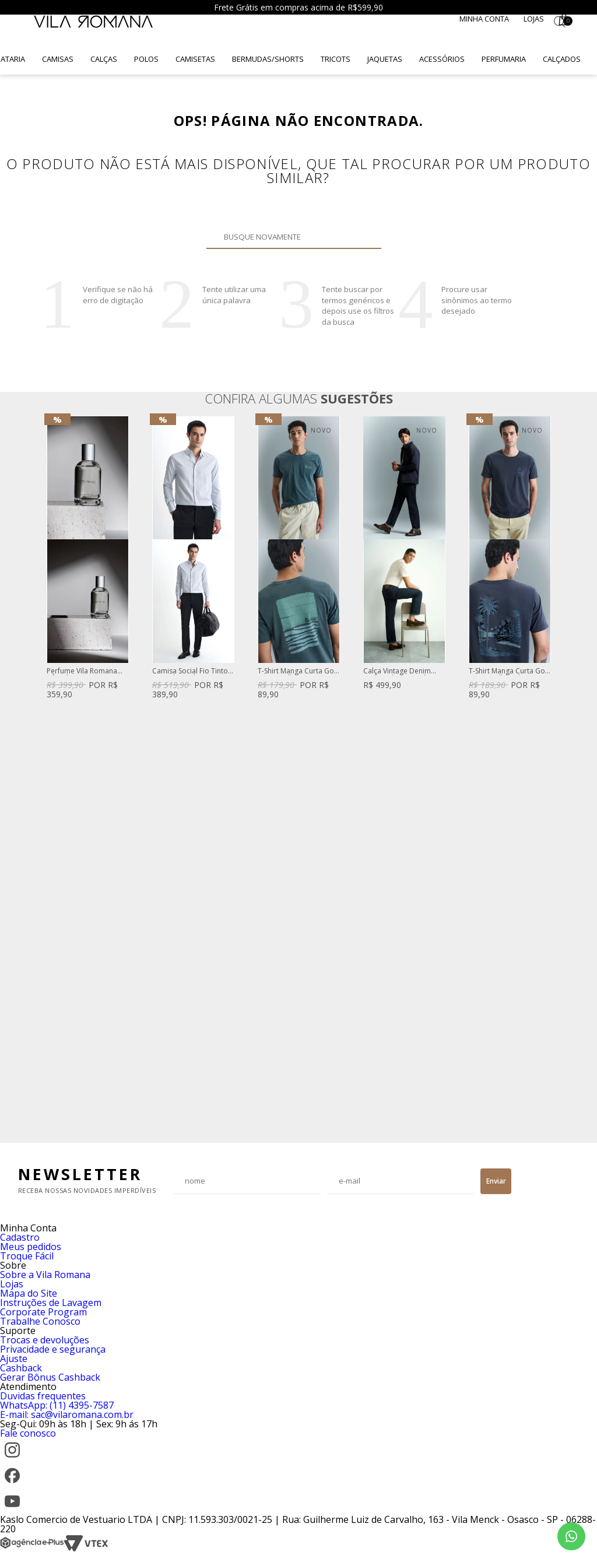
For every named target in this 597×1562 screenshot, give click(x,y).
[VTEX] (86, 1548)
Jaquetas (384, 59)
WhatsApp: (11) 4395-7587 (57, 1405)
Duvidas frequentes (43, 1395)
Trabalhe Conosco (40, 1321)
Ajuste (13, 1358)
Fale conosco (28, 1433)
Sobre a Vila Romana (45, 1274)
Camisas (57, 59)
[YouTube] (12, 1510)
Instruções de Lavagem (50, 1302)
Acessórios (442, 59)
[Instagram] (12, 1458)
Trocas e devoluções (44, 1339)
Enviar (496, 1181)
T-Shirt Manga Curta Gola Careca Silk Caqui (299, 671)
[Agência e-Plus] (32, 1548)
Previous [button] (46, 774)
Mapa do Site (28, 1293)
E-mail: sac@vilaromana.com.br (67, 1414)
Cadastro (20, 1237)
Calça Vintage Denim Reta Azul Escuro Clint (398, 671)
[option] (88, 559)
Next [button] (551, 774)
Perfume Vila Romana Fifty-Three (82, 671)
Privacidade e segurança (53, 1349)
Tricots (335, 59)
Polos (146, 59)
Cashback (21, 1367)
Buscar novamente (365, 236)
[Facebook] (12, 1484)
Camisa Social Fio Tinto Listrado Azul (190, 671)
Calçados (562, 59)
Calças (103, 59)
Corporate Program (43, 1311)
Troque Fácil (27, 1255)
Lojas (534, 18)
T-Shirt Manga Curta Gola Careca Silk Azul (510, 671)
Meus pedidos (30, 1246)
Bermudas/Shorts (268, 59)
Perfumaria (504, 59)
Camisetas (195, 59)
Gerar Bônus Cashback (50, 1377)
